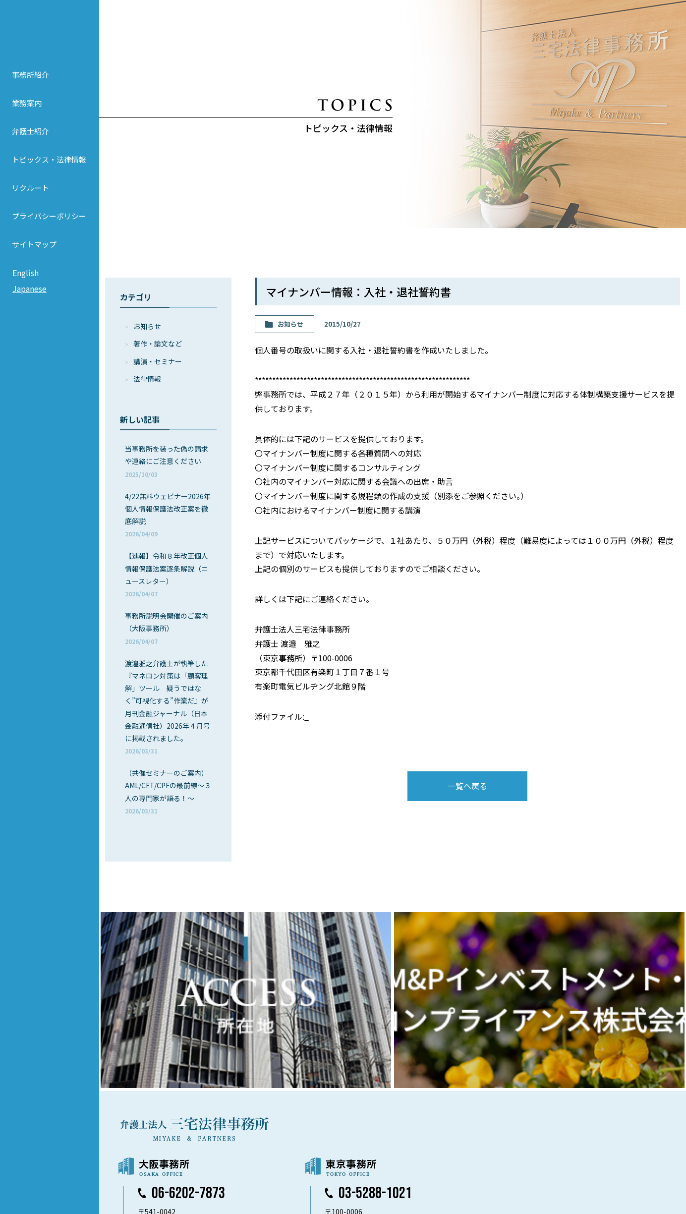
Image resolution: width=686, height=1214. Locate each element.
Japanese (29, 301)
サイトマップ (34, 256)
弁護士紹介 (30, 143)
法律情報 (147, 379)
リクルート (30, 200)
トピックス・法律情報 (49, 172)
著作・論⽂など (157, 343)
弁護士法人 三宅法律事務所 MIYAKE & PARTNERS (49, 35)
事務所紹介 (30, 87)
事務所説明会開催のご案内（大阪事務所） (166, 628)
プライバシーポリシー (49, 228)
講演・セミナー (157, 361)
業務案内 (27, 115)
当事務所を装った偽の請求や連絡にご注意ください (166, 461)
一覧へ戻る (467, 786)
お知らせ (147, 326)
